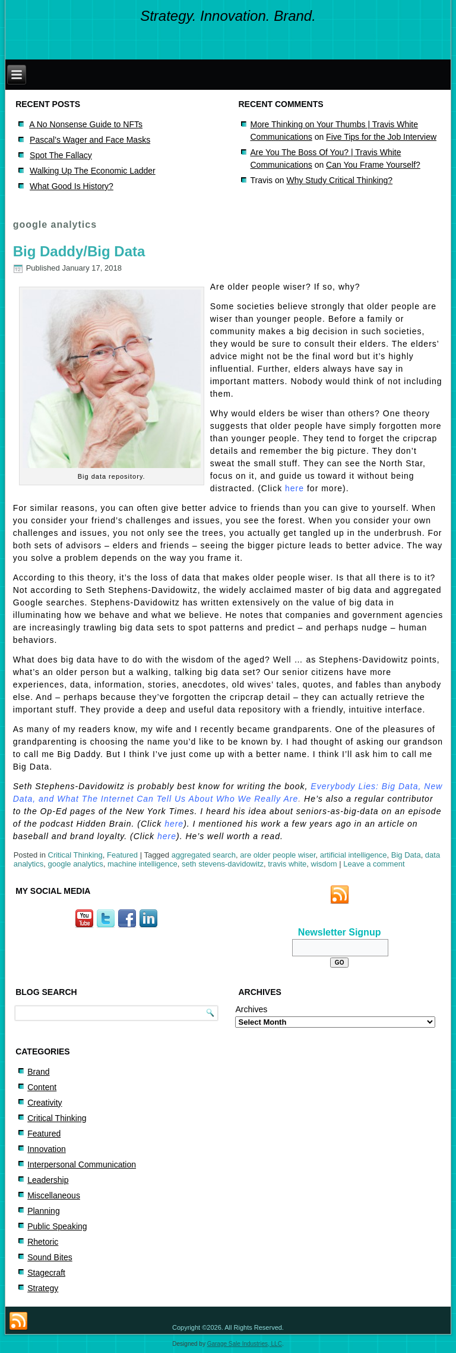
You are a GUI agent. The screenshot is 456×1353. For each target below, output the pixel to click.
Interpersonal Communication (81, 1164)
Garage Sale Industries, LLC (244, 1344)
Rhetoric (42, 1242)
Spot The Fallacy (61, 155)
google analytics (75, 863)
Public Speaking (57, 1226)
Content (41, 1087)
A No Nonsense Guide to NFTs (85, 124)
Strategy (42, 1288)
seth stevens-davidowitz (223, 863)
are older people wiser (277, 854)
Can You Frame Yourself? (373, 164)
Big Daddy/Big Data (79, 251)
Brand (38, 1071)
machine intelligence (142, 863)
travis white (287, 863)
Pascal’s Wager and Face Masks (90, 140)
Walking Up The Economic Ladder (93, 170)
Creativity (44, 1102)
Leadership (47, 1180)
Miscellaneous (53, 1195)
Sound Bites (49, 1257)
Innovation (46, 1149)
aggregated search (204, 854)
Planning (43, 1211)
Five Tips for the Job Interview (381, 137)
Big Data (406, 854)
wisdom (324, 863)
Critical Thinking (75, 854)
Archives (251, 1009)
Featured (122, 854)
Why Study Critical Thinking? (339, 180)
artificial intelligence (353, 854)
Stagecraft (46, 1272)
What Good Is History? (71, 186)
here (294, 488)
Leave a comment (373, 863)
